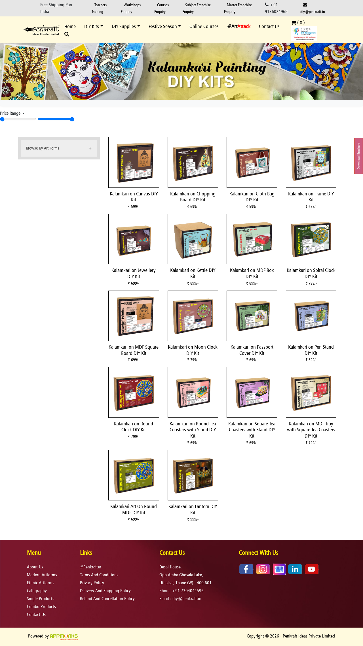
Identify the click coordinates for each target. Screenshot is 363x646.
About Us (35, 567)
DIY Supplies (124, 26)
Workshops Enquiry (131, 8)
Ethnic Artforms (40, 582)
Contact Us (269, 26)
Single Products (40, 598)
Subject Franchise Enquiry (196, 8)
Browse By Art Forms (42, 148)
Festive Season (163, 26)
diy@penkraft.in (312, 8)
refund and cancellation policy (107, 598)
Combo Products (41, 606)
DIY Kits (91, 26)
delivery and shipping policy (105, 590)
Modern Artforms (42, 574)
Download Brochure (358, 155)
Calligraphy (37, 590)
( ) (298, 22)
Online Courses (204, 26)
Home (70, 26)
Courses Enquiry (161, 8)
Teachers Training (99, 8)
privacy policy (92, 582)
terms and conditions (99, 574)
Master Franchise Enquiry (238, 8)
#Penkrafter (90, 567)
